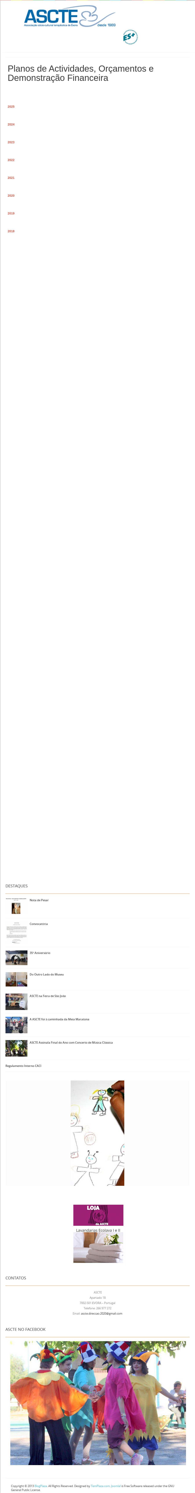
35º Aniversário (40, 953)
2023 (11, 142)
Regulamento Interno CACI (23, 1066)
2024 (11, 124)
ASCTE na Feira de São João (48, 996)
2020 (11, 195)
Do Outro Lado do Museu (47, 974)
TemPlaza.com (100, 1486)
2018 (11, 231)
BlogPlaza (40, 1486)
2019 (11, 213)
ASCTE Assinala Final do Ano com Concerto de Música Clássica (71, 1042)
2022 (11, 160)
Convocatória (39, 924)
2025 (11, 106)
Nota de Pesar (39, 900)
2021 (11, 178)
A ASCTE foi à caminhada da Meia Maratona (59, 1019)
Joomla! (116, 1486)
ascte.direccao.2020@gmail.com (101, 1313)
